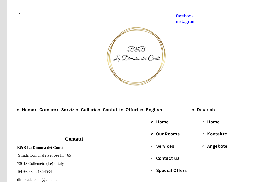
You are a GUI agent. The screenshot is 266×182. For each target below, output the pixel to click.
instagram (185, 21)
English (154, 109)
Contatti (112, 109)
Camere (47, 109)
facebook (185, 16)
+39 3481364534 (35, 13)
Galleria (89, 109)
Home (28, 109)
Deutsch (206, 109)
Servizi (68, 109)
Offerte (133, 109)
